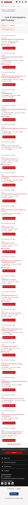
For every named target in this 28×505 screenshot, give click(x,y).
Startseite (3, 9)
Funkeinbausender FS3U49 (7, 243)
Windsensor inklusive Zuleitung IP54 (10, 146)
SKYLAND (3, 259)
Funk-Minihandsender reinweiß (9, 346)
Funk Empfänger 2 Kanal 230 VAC (9, 159)
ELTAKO (2, 144)
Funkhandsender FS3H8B (7, 227)
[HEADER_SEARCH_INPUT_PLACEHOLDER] (14, 6)
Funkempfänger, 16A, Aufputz (8, 279)
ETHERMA (3, 278)
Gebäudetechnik (12, 9)
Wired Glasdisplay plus (6, 93)
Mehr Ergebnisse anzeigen (14, 444)
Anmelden (14, 452)
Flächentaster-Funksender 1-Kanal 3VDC (11, 313)
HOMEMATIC (3, 92)
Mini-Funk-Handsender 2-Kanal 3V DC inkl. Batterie (13, 194)
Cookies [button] (19, 488)
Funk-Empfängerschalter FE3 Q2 (9, 295)
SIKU (2, 362)
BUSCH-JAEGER (4, 37)
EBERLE (2, 175)
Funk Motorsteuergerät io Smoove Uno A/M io (12, 398)
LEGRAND (3, 55)
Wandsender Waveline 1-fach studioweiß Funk (12, 39)
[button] (3, 25)
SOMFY (2, 397)
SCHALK (2, 157)
